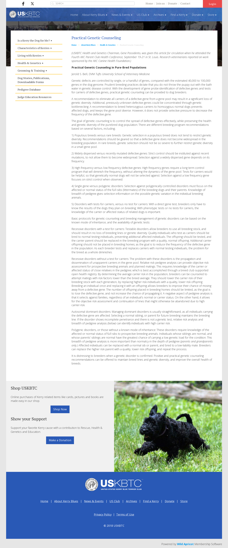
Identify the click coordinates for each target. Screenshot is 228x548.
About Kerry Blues (88, 45)
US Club (114, 501)
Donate (172, 3)
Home (149, 3)
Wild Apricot (185, 544)
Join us (160, 3)
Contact (185, 3)
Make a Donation (60, 440)
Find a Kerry (151, 501)
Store (184, 501)
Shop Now (60, 409)
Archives (131, 501)
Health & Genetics (107, 45)
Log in (212, 4)
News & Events (94, 501)
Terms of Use (125, 514)
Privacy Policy (103, 514)
